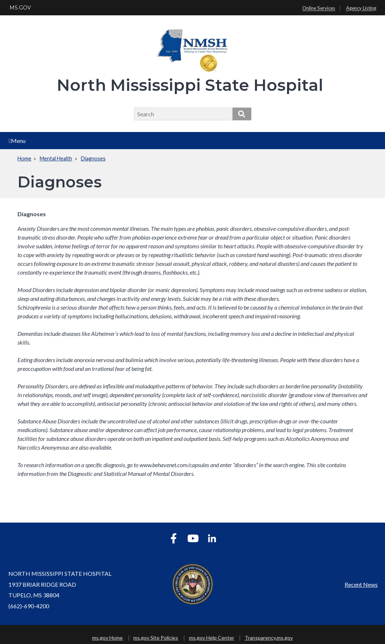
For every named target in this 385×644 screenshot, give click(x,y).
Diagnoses (93, 158)
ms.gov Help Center (211, 638)
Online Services (318, 8)
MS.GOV (20, 7)
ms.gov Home (107, 638)
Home (24, 158)
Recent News (361, 584)
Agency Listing (361, 8)
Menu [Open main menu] (17, 140)
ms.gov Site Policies (155, 638)
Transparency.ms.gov (269, 638)
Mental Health (56, 158)
